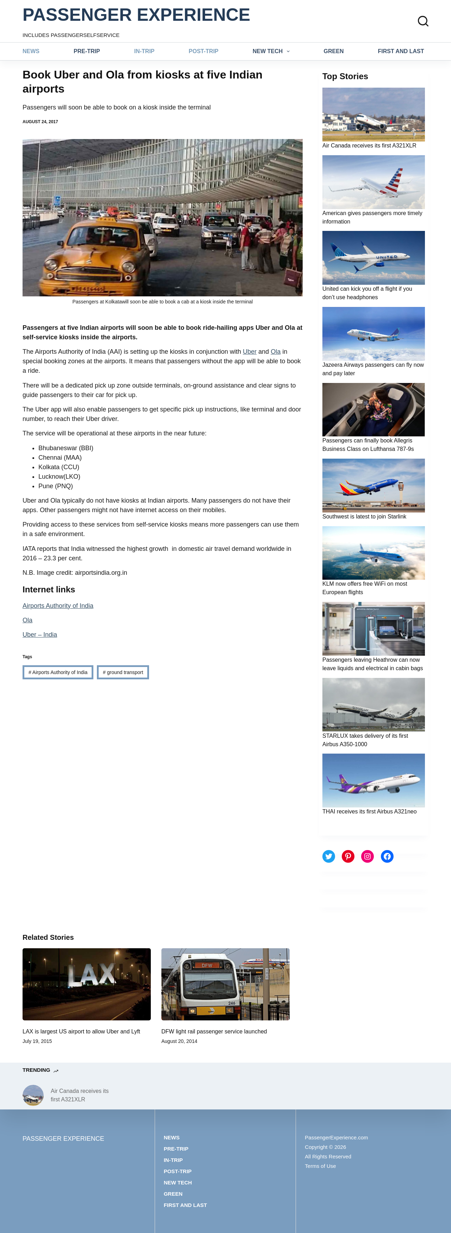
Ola (275, 351)
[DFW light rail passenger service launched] (225, 984)
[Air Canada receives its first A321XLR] (33, 1095)
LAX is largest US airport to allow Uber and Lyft (81, 1031)
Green (334, 51)
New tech (272, 51)
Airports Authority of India (58, 605)
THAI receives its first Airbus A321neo (369, 811)
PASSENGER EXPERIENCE (136, 15)
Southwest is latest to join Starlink (364, 517)
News (31, 51)
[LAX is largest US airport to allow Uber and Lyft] (87, 984)
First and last (401, 51)
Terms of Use (320, 1166)
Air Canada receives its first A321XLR (369, 146)
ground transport (123, 672)
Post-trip (203, 51)
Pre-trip (87, 51)
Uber (250, 351)
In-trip (144, 51)
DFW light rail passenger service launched (214, 1031)
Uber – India (40, 634)
